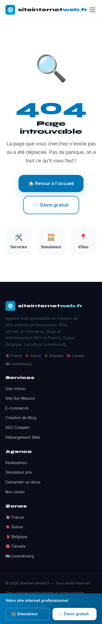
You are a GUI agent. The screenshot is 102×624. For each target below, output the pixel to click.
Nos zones (15, 491)
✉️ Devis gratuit (51, 205)
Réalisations (16, 462)
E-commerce (17, 408)
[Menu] (92, 9)
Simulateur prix (18, 472)
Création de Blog (20, 417)
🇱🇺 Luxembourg (19, 556)
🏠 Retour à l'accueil (51, 183)
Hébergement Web (22, 437)
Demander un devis (23, 482)
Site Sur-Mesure (20, 398)
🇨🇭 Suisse (14, 526)
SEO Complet (17, 427)
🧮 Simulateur (24, 613)
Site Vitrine (15, 388)
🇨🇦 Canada (15, 546)
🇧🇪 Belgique (16, 536)
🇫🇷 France (14, 517)
